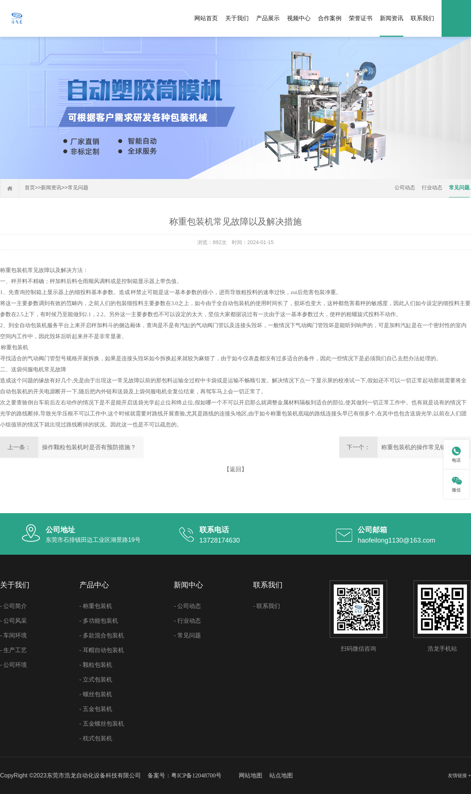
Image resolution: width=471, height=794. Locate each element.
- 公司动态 (187, 606)
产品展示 (268, 18)
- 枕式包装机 (95, 738)
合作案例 (329, 18)
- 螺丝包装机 (95, 694)
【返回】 (235, 469)
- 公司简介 (13, 606)
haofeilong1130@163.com (396, 540)
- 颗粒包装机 (95, 665)
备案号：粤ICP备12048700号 (185, 775)
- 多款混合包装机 (101, 635)
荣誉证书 (360, 18)
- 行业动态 (187, 621)
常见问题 (78, 187)
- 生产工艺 (13, 650)
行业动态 (432, 187)
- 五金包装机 (95, 709)
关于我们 (237, 18)
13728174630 (219, 540)
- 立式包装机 (95, 679)
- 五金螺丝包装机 (101, 723)
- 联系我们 (266, 606)
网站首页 (206, 18)
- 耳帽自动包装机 (101, 650)
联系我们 (422, 18)
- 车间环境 (13, 635)
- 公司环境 (13, 665)
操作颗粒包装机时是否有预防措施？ (89, 447)
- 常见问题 (187, 635)
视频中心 (299, 18)
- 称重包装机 (95, 606)
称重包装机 (14, 270)
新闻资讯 (391, 18)
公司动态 (404, 187)
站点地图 (281, 775)
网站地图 (250, 775)
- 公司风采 (13, 621)
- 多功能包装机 (98, 621)
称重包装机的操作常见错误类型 (422, 447)
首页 (30, 187)
